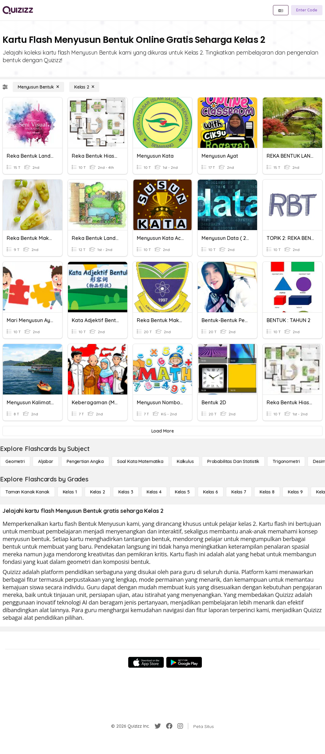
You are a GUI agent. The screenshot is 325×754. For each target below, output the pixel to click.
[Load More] (162, 431)
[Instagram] (180, 726)
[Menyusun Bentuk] (38, 87)
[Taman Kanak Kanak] (27, 492)
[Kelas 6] (210, 492)
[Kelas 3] (126, 492)
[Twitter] (158, 726)
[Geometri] (15, 461)
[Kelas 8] (267, 492)
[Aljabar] (46, 461)
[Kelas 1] (69, 492)
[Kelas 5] (182, 492)
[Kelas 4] (154, 492)
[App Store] (146, 662)
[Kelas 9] (295, 492)
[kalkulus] (185, 461)
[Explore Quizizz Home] (18, 10)
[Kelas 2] (84, 87)
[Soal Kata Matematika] (140, 461)
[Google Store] (184, 662)
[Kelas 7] (239, 492)
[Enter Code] (306, 10)
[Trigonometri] (286, 461)
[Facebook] (169, 726)
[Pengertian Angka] (85, 461)
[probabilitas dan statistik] (233, 461)
